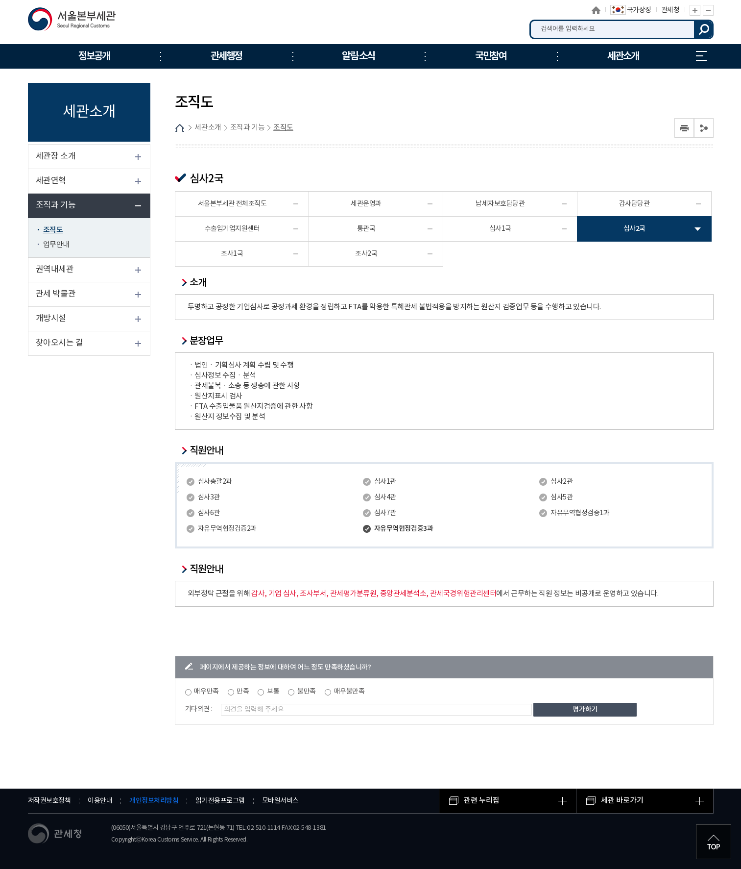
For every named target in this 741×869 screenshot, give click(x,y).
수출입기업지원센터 (232, 229)
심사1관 (385, 482)
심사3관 (209, 497)
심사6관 (209, 513)
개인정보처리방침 (153, 800)
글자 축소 (708, 10)
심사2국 (634, 228)
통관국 (366, 229)
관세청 (670, 10)
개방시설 (51, 318)
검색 (704, 29)
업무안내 (56, 245)
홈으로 (596, 10)
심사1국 (500, 229)
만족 (243, 691)
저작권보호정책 (49, 801)
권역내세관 (55, 269)
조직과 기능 (56, 205)
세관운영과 (366, 204)
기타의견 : (199, 709)
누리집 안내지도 (701, 56)
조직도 (53, 230)
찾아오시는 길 (59, 343)
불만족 (306, 691)
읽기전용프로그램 (219, 801)
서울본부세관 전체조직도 (232, 204)
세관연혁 (51, 181)
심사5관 (561, 497)
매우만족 (206, 691)
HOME (180, 128)
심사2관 (561, 482)
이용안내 (100, 801)
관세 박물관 (56, 294)
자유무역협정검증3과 (403, 528)
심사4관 (385, 497)
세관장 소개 (56, 156)
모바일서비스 (280, 801)
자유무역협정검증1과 (579, 513)
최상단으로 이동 (713, 841)
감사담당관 (634, 204)
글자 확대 (695, 10)
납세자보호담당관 (500, 204)
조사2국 (366, 254)
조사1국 (232, 254)
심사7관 (385, 513)
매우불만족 (349, 691)
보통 (273, 691)
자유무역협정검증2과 (227, 529)
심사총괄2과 (215, 482)
